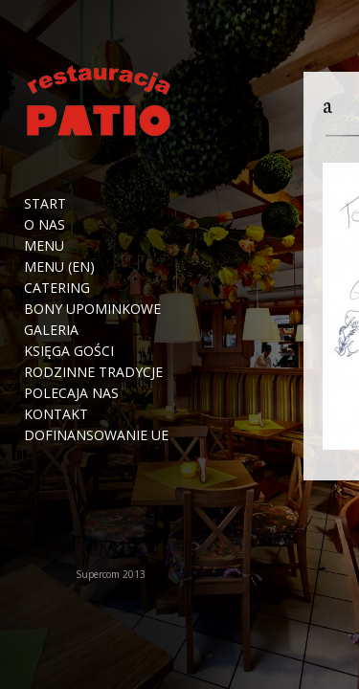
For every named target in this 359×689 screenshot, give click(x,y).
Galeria (51, 330)
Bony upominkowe (92, 309)
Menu (44, 246)
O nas (44, 224)
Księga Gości (69, 351)
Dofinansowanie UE (96, 435)
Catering (57, 288)
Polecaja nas (71, 393)
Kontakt (56, 414)
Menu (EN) (59, 267)
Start (45, 203)
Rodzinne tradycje (93, 372)
